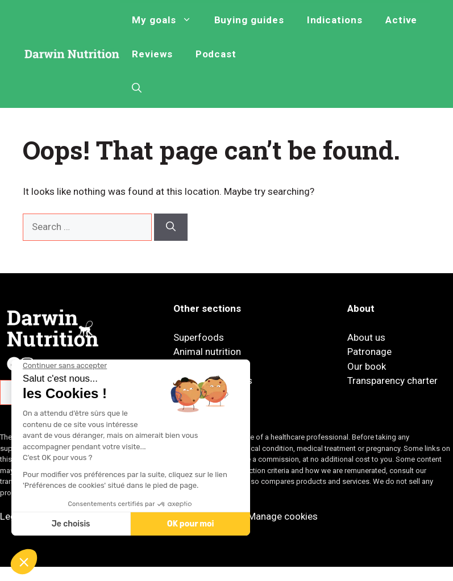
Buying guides (249, 20)
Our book (366, 366)
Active (401, 20)
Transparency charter (392, 380)
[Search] (171, 227)
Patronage (369, 351)
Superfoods (198, 337)
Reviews (152, 54)
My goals (167, 20)
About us (366, 337)
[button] (136, 88)
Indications (335, 20)
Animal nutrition (207, 351)
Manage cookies (283, 516)
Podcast (216, 54)
